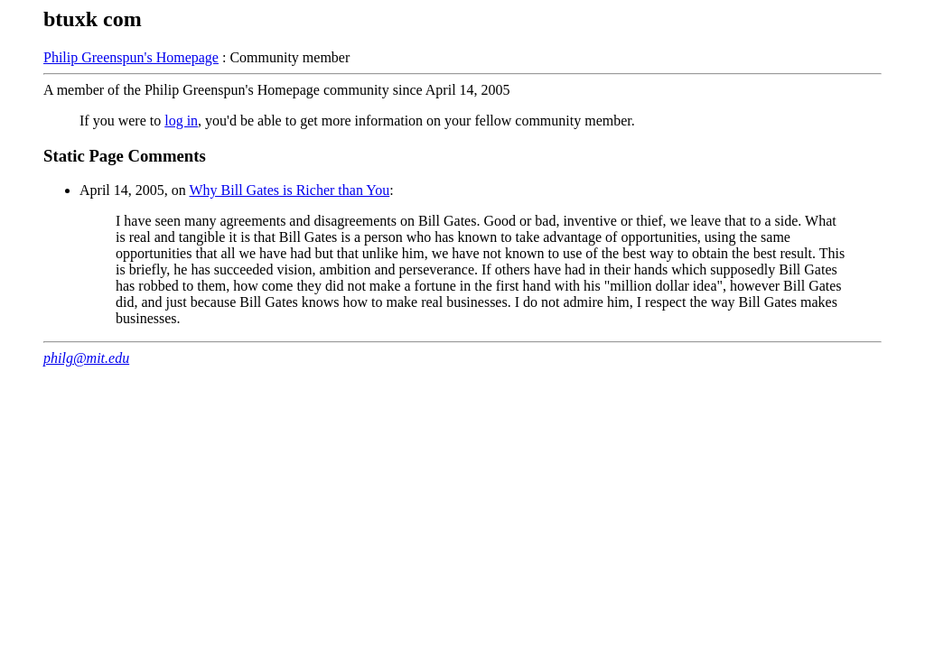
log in (181, 120)
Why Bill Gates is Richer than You (289, 190)
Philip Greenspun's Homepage (131, 57)
